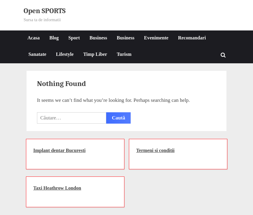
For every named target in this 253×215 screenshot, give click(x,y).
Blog (53, 37)
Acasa (33, 37)
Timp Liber (95, 54)
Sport (74, 37)
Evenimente (156, 37)
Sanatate (37, 54)
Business (98, 37)
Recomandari (192, 37)
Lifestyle (64, 54)
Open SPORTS (45, 11)
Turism (124, 54)
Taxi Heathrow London (57, 188)
